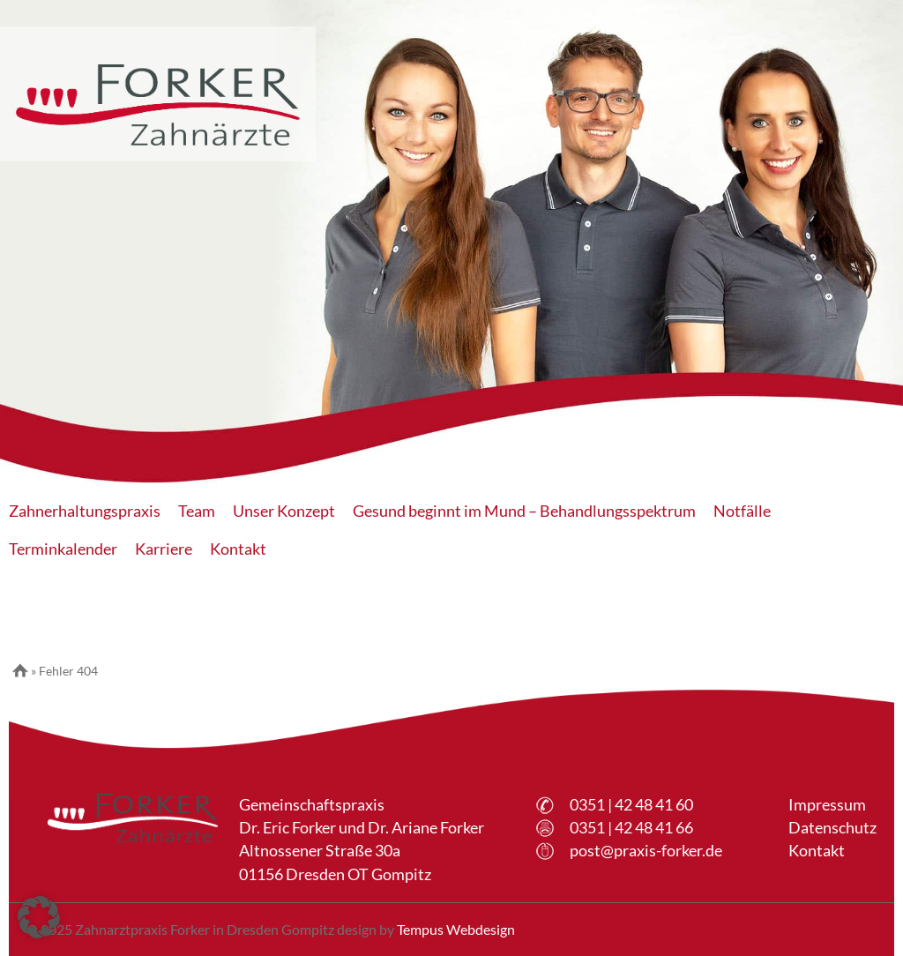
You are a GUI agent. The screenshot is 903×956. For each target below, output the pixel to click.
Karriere (163, 549)
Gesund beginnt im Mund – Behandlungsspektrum (524, 511)
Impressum (827, 804)
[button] (39, 917)
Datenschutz (832, 827)
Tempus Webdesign (456, 929)
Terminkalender (63, 549)
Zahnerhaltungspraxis (84, 511)
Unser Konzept (284, 511)
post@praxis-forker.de (646, 850)
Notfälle (742, 511)
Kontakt (238, 549)
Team (196, 511)
